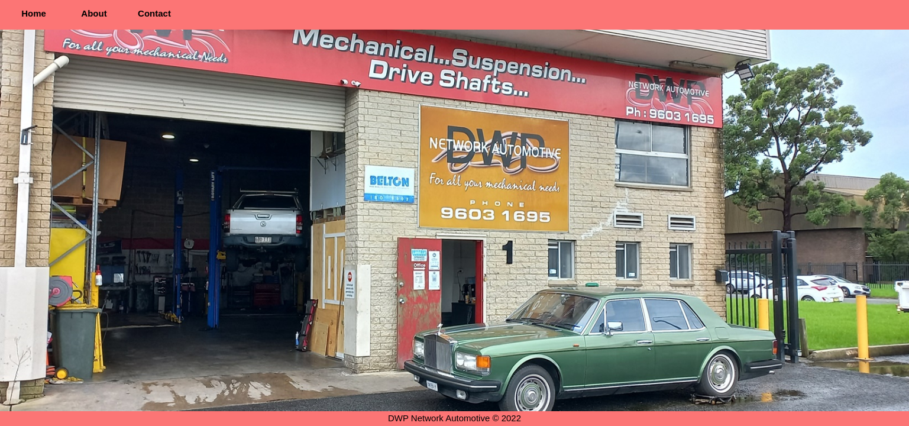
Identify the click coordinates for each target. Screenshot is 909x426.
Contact (154, 13)
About (93, 13)
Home (33, 13)
